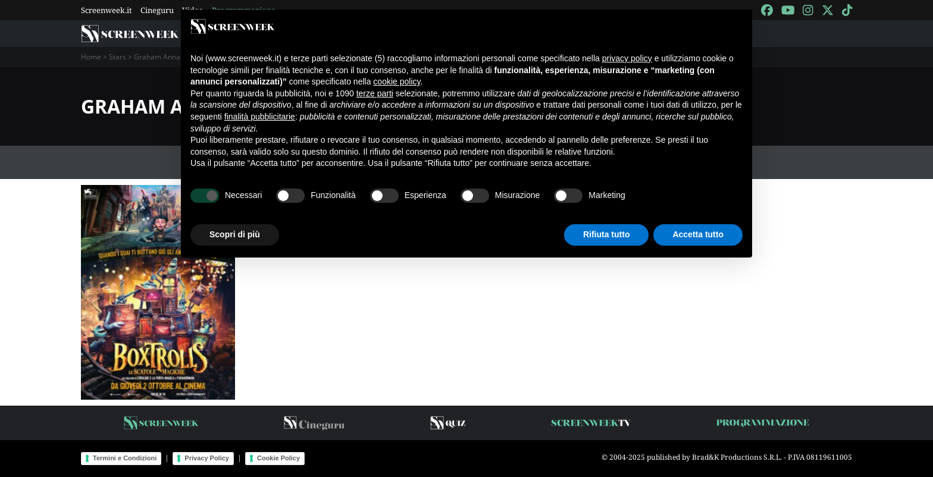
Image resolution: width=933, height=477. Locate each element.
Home (91, 57)
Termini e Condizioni (124, 458)
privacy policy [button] (627, 58)
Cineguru (157, 10)
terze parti (374, 93)
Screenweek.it (106, 10)
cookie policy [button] (396, 81)
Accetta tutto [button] (698, 234)
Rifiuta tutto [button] (606, 234)
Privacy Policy (206, 458)
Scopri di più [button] (234, 234)
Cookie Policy (278, 458)
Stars (117, 57)
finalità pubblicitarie (259, 116)
